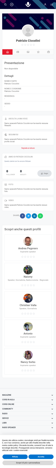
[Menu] (45, 4)
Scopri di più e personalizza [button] (28, 463)
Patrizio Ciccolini (28, 40)
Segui (46, 173)
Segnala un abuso (28, 148)
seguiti (23, 173)
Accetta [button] (41, 457)
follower (10, 173)
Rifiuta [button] (15, 457)
